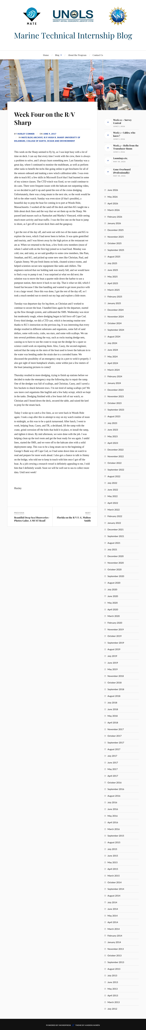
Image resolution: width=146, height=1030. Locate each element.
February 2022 (114, 516)
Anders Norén (92, 1025)
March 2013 (113, 1002)
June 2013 (112, 982)
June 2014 (112, 909)
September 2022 (115, 469)
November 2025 (115, 236)
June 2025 (112, 270)
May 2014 (112, 915)
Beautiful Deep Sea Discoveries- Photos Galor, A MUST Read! (31, 519)
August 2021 (113, 542)
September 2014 (115, 889)
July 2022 (112, 483)
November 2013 (115, 949)
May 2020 (112, 602)
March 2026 (113, 210)
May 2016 (112, 815)
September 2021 (115, 536)
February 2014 (114, 935)
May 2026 (112, 196)
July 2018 (112, 702)
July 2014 (112, 902)
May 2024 (112, 356)
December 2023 (115, 389)
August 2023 (113, 416)
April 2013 (112, 995)
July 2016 (112, 802)
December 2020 (115, 556)
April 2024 (112, 363)
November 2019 (115, 629)
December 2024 (115, 309)
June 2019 (112, 662)
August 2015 (113, 842)
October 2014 (114, 882)
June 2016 (112, 809)
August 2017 (113, 749)
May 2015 (112, 862)
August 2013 (113, 969)
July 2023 (112, 423)
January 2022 (114, 523)
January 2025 (114, 303)
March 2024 (113, 369)
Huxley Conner (26, 134)
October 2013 (114, 955)
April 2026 (112, 203)
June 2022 (112, 489)
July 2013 (112, 975)
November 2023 (115, 396)
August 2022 (113, 476)
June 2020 (112, 596)
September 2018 (115, 689)
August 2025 (113, 256)
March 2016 (113, 829)
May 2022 (112, 496)
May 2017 (112, 769)
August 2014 (113, 895)
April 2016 (112, 822)
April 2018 (112, 722)
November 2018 (115, 676)
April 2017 (112, 775)
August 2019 (113, 649)
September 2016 (115, 789)
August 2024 (113, 336)
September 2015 (115, 835)
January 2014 (114, 942)
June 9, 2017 (49, 134)
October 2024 (114, 323)
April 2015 (112, 869)
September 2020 (115, 576)
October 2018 (114, 682)
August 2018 (113, 696)
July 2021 (112, 549)
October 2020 (114, 569)
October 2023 (114, 403)
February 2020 (114, 622)
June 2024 (112, 349)
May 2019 (112, 669)
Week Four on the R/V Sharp (45, 118)
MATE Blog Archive (32, 137)
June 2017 (112, 762)
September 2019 (115, 642)
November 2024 (115, 316)
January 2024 (114, 383)
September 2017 (115, 742)
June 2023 (112, 429)
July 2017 (112, 755)
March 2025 (113, 289)
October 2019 (114, 636)
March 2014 (113, 929)
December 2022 (115, 449)
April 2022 (112, 503)
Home (46, 55)
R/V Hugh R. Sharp (54, 137)
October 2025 (114, 243)
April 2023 (112, 443)
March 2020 (113, 616)
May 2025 (112, 276)
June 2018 (112, 709)
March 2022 (113, 509)
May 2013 (112, 988)
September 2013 (115, 962)
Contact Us (98, 55)
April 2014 (112, 922)
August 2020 (113, 582)
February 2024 (114, 376)
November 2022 (115, 456)
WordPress (65, 1025)
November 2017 (115, 729)
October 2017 (114, 735)
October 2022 (114, 463)
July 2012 (112, 1008)
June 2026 (112, 190)
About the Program (77, 55)
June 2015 (112, 855)
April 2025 (112, 283)
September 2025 (115, 250)
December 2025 (115, 230)
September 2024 (115, 329)
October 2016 (114, 782)
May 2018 (112, 715)
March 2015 (113, 875)
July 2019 (112, 656)
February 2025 (114, 296)
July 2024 (112, 343)
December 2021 (115, 529)
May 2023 (112, 436)
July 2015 (112, 849)
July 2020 (112, 589)
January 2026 (114, 223)
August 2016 (113, 795)
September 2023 (115, 409)
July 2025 (112, 263)
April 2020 (112, 609)
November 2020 (115, 562)
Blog (57, 55)
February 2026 (114, 216)
